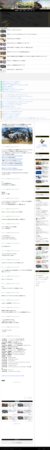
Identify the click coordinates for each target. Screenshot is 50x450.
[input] (42, 156)
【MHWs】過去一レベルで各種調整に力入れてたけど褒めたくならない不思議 (15, 84)
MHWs (3, 380)
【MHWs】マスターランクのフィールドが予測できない (11, 81)
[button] (48, 156)
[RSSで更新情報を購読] (43, 149)
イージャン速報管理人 (42, 145)
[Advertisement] (25, 19)
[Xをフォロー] (41, 149)
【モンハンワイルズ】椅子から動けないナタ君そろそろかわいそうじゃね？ (14, 94)
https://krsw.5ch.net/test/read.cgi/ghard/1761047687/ (12, 159)
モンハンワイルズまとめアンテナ (42, 273)
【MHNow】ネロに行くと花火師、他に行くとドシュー (11, 91)
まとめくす (38, 283)
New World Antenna (39, 275)
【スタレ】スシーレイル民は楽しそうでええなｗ (10, 116)
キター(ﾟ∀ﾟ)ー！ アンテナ (40, 281)
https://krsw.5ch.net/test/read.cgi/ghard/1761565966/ (14, 375)
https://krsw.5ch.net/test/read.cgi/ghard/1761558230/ (12, 155)
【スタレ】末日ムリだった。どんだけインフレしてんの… (11, 113)
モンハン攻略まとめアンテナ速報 (42, 277)
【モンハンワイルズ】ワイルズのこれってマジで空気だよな (12, 104)
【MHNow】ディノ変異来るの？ (7, 86)
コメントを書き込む (17, 442)
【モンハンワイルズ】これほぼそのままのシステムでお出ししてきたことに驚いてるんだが (17, 96)
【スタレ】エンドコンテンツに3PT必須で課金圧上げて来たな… (12, 111)
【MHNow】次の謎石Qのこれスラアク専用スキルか (10, 83)
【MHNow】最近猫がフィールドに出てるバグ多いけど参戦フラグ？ (13, 89)
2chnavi (37, 285)
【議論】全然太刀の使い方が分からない (8, 106)
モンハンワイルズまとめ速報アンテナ (42, 279)
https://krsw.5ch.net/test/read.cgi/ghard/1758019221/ (12, 162)
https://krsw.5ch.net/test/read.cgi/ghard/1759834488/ (12, 165)
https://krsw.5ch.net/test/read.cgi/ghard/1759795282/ (12, 169)
